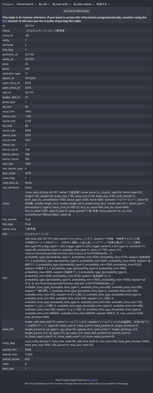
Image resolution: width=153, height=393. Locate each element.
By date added (82, 4)
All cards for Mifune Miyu (76, 11)
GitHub (93, 379)
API (4, 21)
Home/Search (25, 4)
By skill (43, 4)
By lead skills (60, 4)
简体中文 (101, 4)
